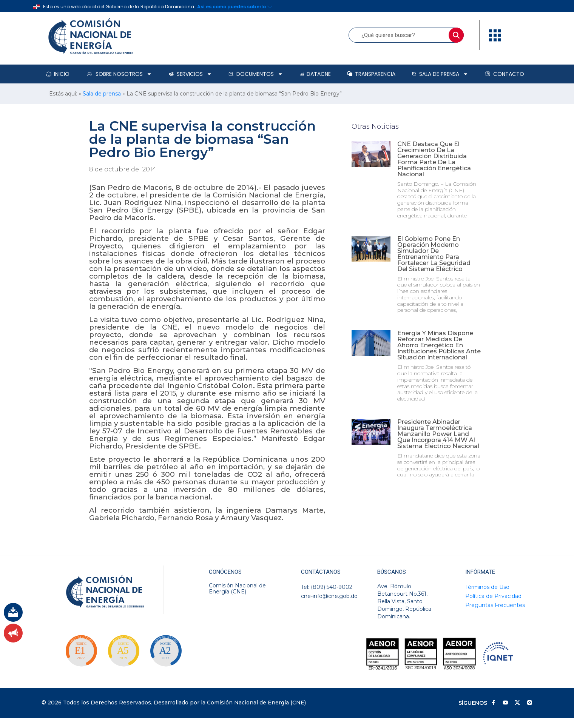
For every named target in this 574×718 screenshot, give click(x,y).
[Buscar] (456, 35)
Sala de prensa (440, 74)
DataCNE (315, 74)
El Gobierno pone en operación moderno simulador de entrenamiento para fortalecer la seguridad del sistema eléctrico (434, 254)
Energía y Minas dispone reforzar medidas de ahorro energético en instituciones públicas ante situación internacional (439, 345)
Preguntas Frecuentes (495, 605)
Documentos (255, 74)
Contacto (504, 74)
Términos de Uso (487, 587)
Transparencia (371, 74)
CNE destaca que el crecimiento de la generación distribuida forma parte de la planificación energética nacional (434, 159)
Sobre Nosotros (119, 74)
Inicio (57, 74)
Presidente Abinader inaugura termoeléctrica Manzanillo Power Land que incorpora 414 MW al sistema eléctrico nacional (438, 434)
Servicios (190, 74)
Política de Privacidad (493, 596)
